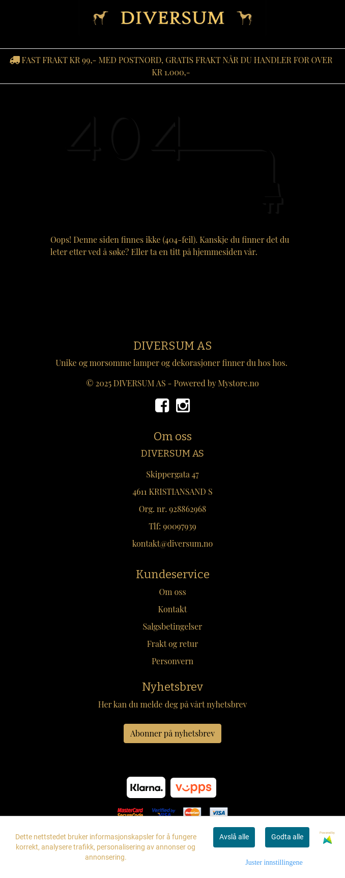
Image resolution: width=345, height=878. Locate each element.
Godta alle (287, 837)
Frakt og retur (172, 643)
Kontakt (172, 609)
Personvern (172, 661)
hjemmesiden (217, 251)
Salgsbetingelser (173, 626)
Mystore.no (238, 383)
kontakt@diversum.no (172, 543)
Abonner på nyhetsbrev (172, 733)
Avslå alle (234, 837)
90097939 (179, 526)
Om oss (172, 591)
